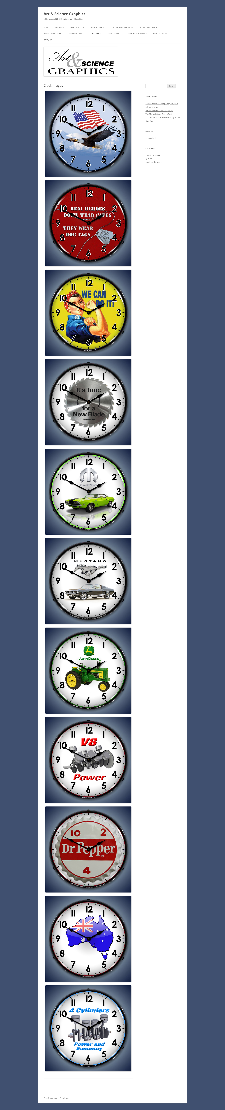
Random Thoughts (153, 162)
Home (46, 27)
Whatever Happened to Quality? (159, 110)
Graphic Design (77, 27)
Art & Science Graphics (64, 13)
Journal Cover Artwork (122, 27)
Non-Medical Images (148, 27)
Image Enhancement (53, 33)
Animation (59, 27)
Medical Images (98, 27)
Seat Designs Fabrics (137, 33)
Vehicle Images (115, 33)
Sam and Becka (160, 33)
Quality (149, 158)
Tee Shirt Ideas (75, 33)
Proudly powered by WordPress (56, 1098)
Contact (48, 40)
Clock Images (95, 33)
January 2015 (151, 138)
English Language (153, 155)
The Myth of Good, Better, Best (159, 114)
